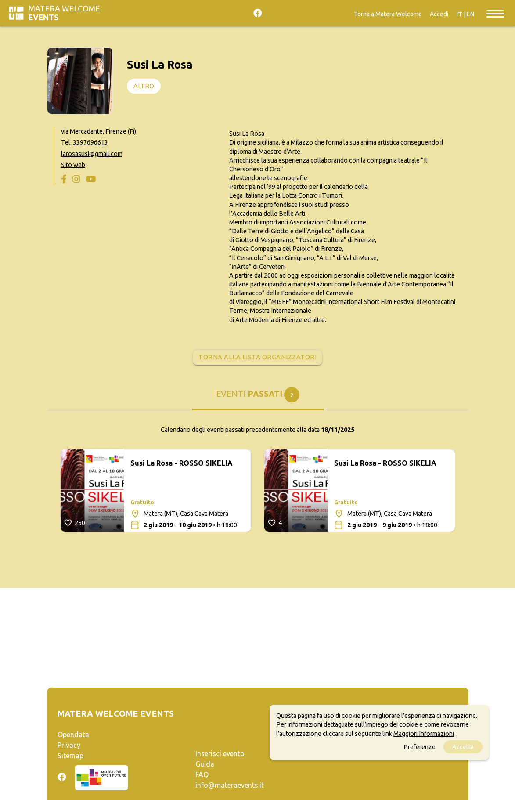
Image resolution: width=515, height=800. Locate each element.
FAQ (202, 774)
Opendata (73, 734)
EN (470, 14)
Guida (204, 764)
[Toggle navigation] (495, 13)
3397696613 (90, 142)
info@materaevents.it (229, 785)
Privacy (69, 745)
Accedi (439, 14)
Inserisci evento (220, 753)
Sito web (73, 164)
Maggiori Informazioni (423, 733)
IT (459, 14)
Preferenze (419, 746)
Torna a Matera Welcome (388, 14)
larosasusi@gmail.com (91, 153)
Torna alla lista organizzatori (257, 357)
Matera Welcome (64, 13)
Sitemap (70, 756)
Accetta (463, 746)
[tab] (258, 398)
